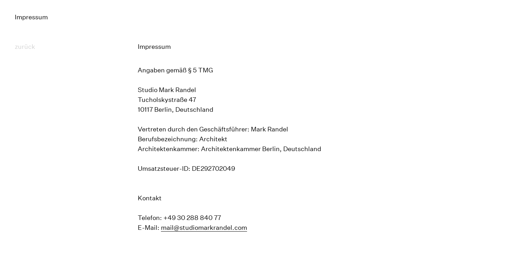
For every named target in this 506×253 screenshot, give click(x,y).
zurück (25, 46)
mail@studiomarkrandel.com (204, 227)
